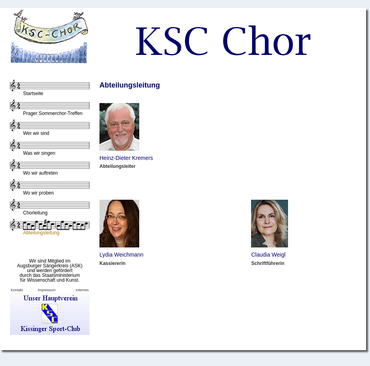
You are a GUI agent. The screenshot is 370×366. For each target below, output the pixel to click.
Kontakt (17, 290)
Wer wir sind (36, 133)
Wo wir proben (38, 193)
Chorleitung (35, 213)
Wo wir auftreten (40, 173)
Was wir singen (39, 153)
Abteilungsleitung (41, 233)
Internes (82, 290)
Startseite (33, 93)
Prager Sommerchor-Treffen (52, 113)
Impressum (47, 290)
